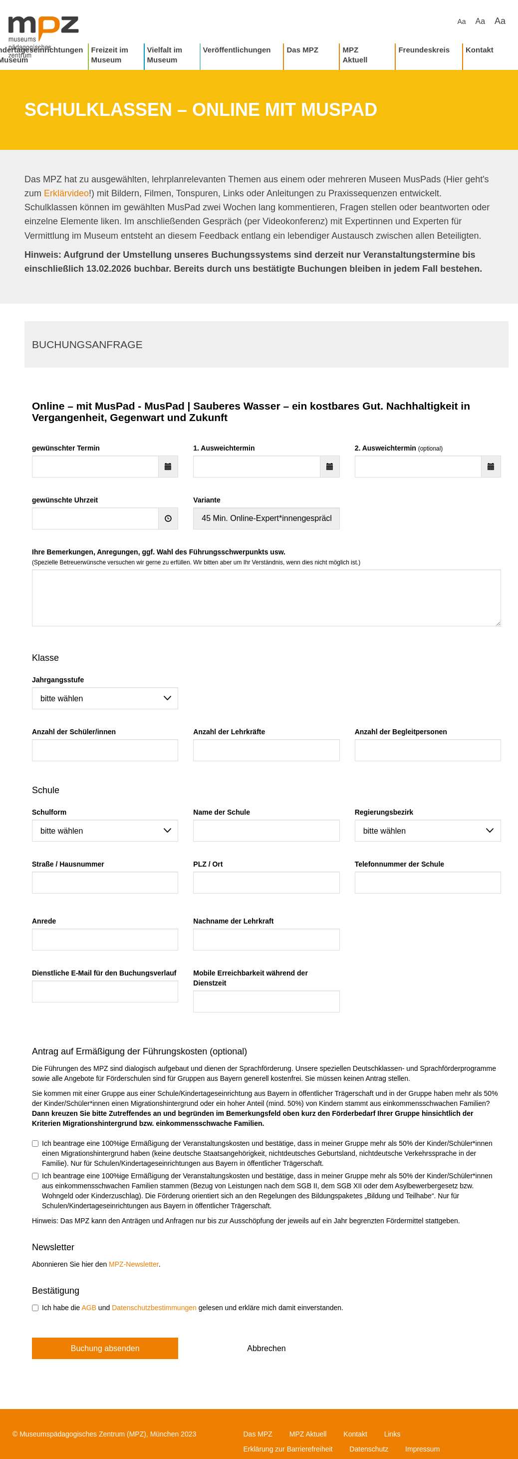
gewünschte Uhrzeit (65, 500)
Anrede (44, 921)
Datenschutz (368, 1449)
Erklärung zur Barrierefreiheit (288, 1449)
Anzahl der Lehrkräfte (229, 732)
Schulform (49, 812)
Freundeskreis (424, 49)
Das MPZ (302, 49)
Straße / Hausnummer (68, 864)
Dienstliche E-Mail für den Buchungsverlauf (104, 973)
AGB (88, 1308)
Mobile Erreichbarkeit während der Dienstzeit (250, 978)
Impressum (422, 1449)
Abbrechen (266, 1348)
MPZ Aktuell (354, 54)
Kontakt (480, 49)
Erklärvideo (66, 193)
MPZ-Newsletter (134, 1264)
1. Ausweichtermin (224, 448)
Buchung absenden (105, 1348)
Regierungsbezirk (384, 812)
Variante (206, 500)
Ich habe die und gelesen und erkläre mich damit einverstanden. (187, 1308)
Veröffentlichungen (237, 49)
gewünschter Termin (66, 448)
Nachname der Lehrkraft (233, 921)
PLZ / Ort (208, 864)
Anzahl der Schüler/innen (74, 732)
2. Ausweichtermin (399, 448)
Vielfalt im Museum (165, 54)
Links (392, 1434)
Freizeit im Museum (109, 54)
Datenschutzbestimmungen (154, 1308)
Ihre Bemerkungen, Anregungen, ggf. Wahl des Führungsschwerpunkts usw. (196, 557)
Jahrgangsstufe (58, 680)
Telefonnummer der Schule (399, 864)
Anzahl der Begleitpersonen (401, 732)
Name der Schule (221, 812)
